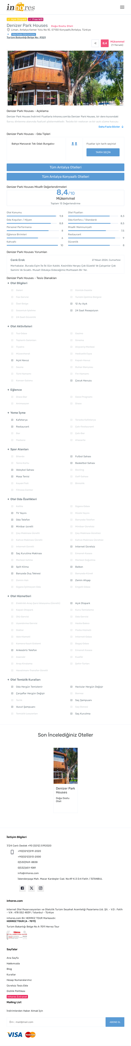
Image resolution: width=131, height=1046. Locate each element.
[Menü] (122, 7)
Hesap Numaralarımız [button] (19, 980)
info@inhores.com (28, 873)
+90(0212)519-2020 (29, 851)
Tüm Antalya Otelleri (66, 167)
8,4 (65, 192)
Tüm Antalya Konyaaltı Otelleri (65, 177)
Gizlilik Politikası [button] (16, 991)
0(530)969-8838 (28, 862)
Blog (9, 968)
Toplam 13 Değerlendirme (65, 203)
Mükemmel (117, 43)
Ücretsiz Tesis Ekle (17, 985)
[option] (65, 780)
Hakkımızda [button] (13, 963)
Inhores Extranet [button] (17, 996)
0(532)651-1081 (27, 867)
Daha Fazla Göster (109, 126)
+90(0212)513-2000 (29, 856)
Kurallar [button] (11, 974)
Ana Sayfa (13, 957)
